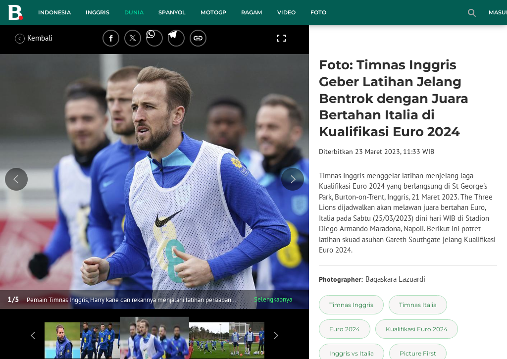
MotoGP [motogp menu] (213, 12)
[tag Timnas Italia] (418, 304)
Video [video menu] (286, 12)
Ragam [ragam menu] (251, 12)
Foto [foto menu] (318, 12)
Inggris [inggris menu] (97, 12)
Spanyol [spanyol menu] (172, 12)
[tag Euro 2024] (344, 329)
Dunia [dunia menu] (134, 12)
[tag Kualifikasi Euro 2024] (416, 329)
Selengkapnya (273, 299)
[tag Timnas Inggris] (351, 304)
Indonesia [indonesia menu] (54, 12)
